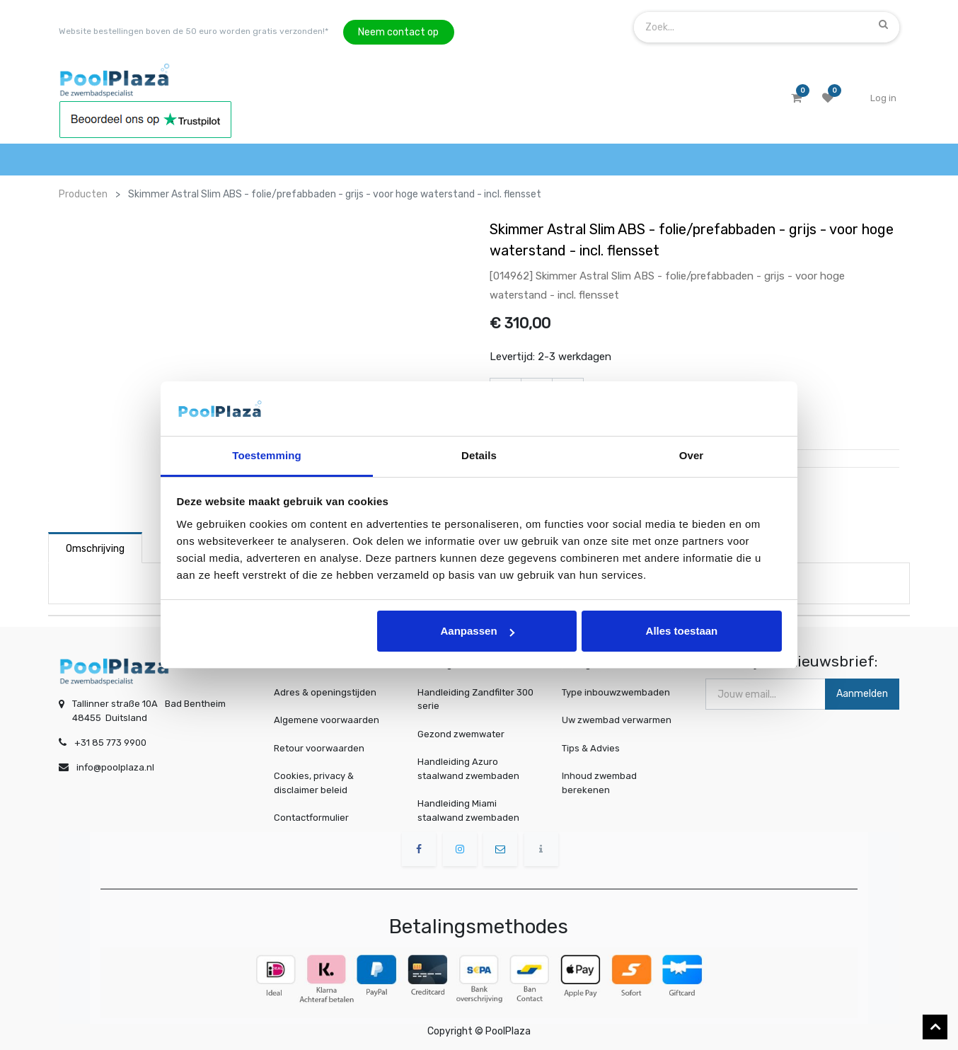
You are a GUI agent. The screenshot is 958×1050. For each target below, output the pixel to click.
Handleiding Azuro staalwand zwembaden (468, 768)
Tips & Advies (595, 748)
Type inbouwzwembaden (617, 692)
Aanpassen (477, 631)
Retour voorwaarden (319, 748)
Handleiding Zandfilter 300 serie (475, 699)
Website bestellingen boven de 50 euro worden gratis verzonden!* (193, 31)
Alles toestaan (682, 631)
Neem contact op (398, 32)
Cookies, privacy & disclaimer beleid (314, 783)
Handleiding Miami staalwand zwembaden (468, 810)
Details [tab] (479, 455)
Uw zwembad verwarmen (618, 720)
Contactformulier (311, 817)
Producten (83, 194)
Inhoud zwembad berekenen (603, 782)
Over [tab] (691, 455)
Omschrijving (95, 549)
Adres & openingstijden (325, 692)
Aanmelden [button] (862, 694)
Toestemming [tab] (266, 455)
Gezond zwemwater (460, 734)
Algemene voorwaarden (326, 720)
